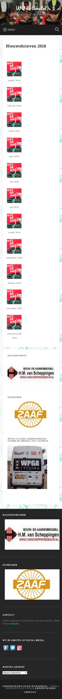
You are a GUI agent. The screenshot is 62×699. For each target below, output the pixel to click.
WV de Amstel (31, 8)
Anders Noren (45, 688)
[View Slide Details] (31, 373)
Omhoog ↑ (31, 692)
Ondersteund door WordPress (25, 686)
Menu (11, 29)
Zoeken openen (56, 29)
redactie (14, 623)
